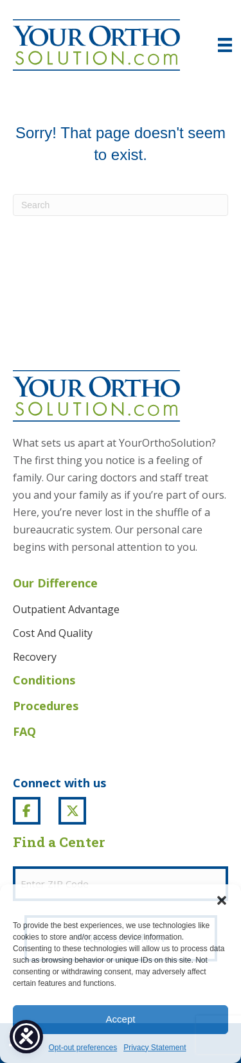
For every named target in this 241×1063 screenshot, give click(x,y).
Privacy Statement (154, 1047)
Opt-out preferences (82, 1047)
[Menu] (225, 45)
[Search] (120, 205)
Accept (121, 1019)
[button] (221, 900)
